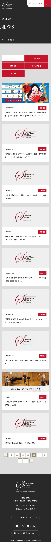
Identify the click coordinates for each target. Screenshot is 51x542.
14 (45, 455)
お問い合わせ (25, 517)
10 (23, 455)
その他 (13, 73)
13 (39, 455)
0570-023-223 (28, 505)
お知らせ (13, 66)
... (17, 455)
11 (28, 455)
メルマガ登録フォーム (25, 533)
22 (25, 461)
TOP (4, 40)
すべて (13, 58)
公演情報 (36, 58)
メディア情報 (36, 66)
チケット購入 (37, 3)
